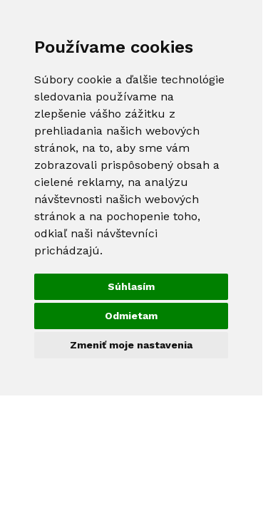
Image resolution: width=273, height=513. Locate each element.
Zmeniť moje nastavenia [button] (131, 345)
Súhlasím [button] (131, 286)
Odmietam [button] (131, 315)
